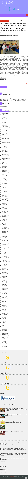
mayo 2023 (4, 147)
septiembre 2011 (5, 320)
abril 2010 (3, 342)
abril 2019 (3, 208)
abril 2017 (3, 237)
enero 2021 (4, 183)
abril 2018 (3, 223)
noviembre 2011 (4, 317)
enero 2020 (4, 198)
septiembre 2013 (5, 290)
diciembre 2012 (4, 301)
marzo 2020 (4, 195)
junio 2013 (3, 293)
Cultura (2, 465)
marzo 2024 (4, 134)
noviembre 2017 (5, 229)
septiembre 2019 (5, 203)
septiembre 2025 (5, 113)
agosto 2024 (4, 129)
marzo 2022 (4, 165)
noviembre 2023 (5, 139)
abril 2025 (3, 118)
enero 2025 (4, 122)
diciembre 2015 (4, 257)
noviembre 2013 (5, 288)
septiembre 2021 (5, 172)
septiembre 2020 (5, 188)
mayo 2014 (4, 280)
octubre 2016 (4, 245)
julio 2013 (3, 292)
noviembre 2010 (5, 333)
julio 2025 (3, 114)
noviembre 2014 (5, 273)
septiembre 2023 (5, 142)
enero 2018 (4, 227)
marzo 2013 (4, 297)
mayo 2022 (4, 162)
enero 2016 (4, 256)
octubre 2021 (4, 171)
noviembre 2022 (5, 155)
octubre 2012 (4, 304)
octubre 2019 (4, 202)
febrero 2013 (4, 298)
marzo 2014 (4, 282)
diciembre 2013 (4, 286)
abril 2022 (3, 163)
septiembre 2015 (5, 261)
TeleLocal (2, 472)
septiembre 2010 (5, 336)
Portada (2, 469)
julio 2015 (3, 263)
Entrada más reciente (4, 83)
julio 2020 (3, 190)
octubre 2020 (4, 187)
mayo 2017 (4, 236)
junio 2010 (3, 339)
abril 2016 (3, 252)
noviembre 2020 (5, 186)
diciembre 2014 (5, 272)
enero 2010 (4, 346)
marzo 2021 (4, 180)
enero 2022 (4, 167)
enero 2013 (4, 300)
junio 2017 (3, 235)
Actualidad (3, 87)
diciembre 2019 (4, 199)
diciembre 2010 (4, 332)
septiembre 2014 (5, 276)
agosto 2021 (4, 174)
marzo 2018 (4, 224)
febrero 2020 (4, 196)
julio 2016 (3, 248)
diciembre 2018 (4, 214)
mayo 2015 (4, 265)
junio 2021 (3, 176)
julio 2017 (3, 233)
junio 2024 (4, 131)
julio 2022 (3, 159)
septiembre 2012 (5, 305)
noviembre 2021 (5, 170)
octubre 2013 (4, 289)
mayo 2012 (4, 309)
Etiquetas (15, 87)
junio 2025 (4, 115)
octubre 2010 (4, 334)
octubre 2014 (4, 275)
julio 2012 (3, 306)
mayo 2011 (3, 325)
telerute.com (11, 476)
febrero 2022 (4, 166)
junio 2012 (3, 308)
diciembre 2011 (4, 316)
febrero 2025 (4, 121)
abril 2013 (3, 296)
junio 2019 (3, 206)
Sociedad (2, 470)
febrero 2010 (4, 345)
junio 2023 (4, 146)
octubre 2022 (4, 157)
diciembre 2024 (5, 123)
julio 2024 (3, 130)
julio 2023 (3, 145)
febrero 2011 (4, 329)
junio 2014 (3, 279)
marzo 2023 (4, 150)
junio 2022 (4, 161)
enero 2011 (4, 330)
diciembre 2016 (4, 243)
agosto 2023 (4, 143)
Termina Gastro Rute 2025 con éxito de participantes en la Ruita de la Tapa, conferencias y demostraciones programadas (13, 454)
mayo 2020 (4, 192)
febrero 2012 (4, 313)
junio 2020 (4, 191)
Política (2, 468)
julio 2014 (3, 277)
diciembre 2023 (5, 138)
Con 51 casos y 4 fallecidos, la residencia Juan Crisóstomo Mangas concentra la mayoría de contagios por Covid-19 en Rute (14, 432)
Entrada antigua (25, 83)
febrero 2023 (4, 151)
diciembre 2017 (4, 228)
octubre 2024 (4, 126)
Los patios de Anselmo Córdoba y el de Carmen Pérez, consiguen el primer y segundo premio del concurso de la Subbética (16, 427)
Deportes (2, 466)
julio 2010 (3, 338)
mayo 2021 (4, 178)
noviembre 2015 (5, 259)
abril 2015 (3, 267)
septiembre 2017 (5, 232)
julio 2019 (3, 204)
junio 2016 (3, 249)
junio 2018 (3, 220)
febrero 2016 (4, 255)
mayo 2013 (4, 294)
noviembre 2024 (5, 125)
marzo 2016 (4, 253)
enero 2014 (4, 285)
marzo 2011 (4, 328)
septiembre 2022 (5, 158)
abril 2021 (3, 179)
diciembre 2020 (5, 184)
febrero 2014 (4, 284)
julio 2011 (3, 322)
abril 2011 (3, 326)
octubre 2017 (4, 231)
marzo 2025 (4, 119)
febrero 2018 (4, 226)
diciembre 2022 (5, 154)
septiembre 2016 (5, 247)
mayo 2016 (4, 251)
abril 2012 (3, 310)
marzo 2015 (4, 268)
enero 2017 (4, 241)
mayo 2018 (4, 221)
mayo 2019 (4, 207)
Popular (9, 87)
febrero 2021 (4, 182)
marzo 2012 (4, 312)
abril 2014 (3, 281)
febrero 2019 (4, 211)
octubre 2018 (4, 216)
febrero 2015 (4, 269)
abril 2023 (3, 149)
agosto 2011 (4, 321)
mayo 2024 (4, 133)
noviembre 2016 (5, 244)
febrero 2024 (4, 135)
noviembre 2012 (5, 302)
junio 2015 (3, 264)
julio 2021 (3, 175)
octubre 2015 (4, 260)
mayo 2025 (4, 117)
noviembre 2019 (5, 200)
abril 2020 (3, 194)
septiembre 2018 (5, 218)
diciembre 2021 (4, 168)
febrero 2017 (4, 240)
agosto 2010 (4, 337)
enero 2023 (4, 153)
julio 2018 (3, 219)
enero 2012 (4, 314)
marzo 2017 (4, 239)
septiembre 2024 (5, 127)
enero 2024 (4, 137)
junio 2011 (3, 324)
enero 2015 (4, 271)
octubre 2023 (4, 141)
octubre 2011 (4, 318)
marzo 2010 (4, 343)
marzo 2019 (4, 210)
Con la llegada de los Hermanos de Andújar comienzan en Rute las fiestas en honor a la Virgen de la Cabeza (16, 409)
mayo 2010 (4, 341)
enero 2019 (4, 212)
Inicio (15, 83)
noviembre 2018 (5, 215)
